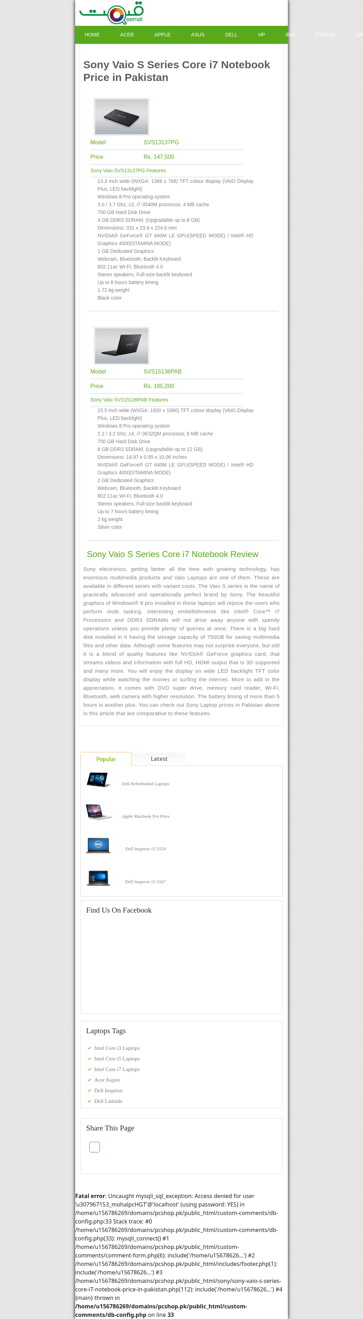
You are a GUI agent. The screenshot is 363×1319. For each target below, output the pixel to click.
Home (92, 34)
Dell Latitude (108, 1101)
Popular (106, 759)
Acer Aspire (107, 1080)
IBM (290, 34)
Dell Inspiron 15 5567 (145, 881)
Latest (159, 759)
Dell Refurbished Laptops (145, 783)
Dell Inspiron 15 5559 (145, 848)
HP (261, 34)
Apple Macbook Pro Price (145, 816)
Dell (231, 34)
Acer (127, 34)
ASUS (198, 34)
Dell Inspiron (108, 1090)
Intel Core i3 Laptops (117, 1048)
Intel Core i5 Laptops (117, 1058)
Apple (163, 34)
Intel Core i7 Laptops (117, 1069)
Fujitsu (325, 34)
